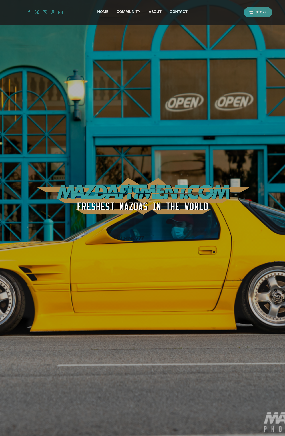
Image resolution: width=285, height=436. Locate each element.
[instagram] (45, 12)
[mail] (60, 12)
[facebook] (29, 12)
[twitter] (37, 12)
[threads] (53, 12)
